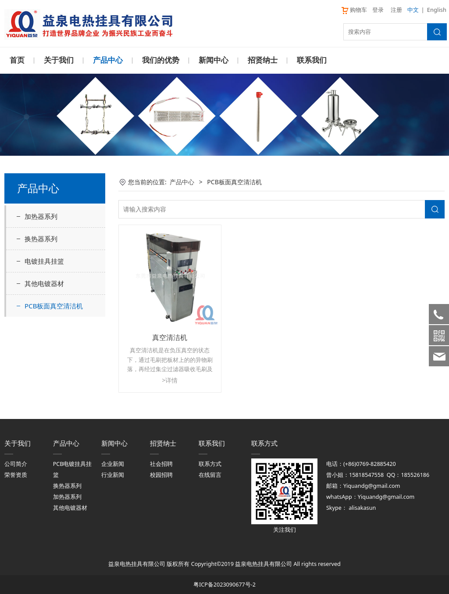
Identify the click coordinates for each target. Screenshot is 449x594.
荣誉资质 (15, 474)
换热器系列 (41, 238)
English (436, 10)
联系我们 (312, 60)
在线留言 (210, 474)
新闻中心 (213, 60)
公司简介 (15, 463)
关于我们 (59, 60)
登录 (378, 10)
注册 (396, 10)
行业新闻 (112, 474)
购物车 (354, 10)
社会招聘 (161, 463)
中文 (413, 10)
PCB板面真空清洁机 (54, 305)
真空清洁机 (169, 337)
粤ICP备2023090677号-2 (224, 584)
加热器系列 (41, 215)
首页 (17, 60)
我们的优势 (160, 60)
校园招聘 (161, 474)
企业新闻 (112, 463)
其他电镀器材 (44, 283)
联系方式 (210, 463)
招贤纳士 (263, 60)
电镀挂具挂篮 (44, 260)
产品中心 (108, 60)
